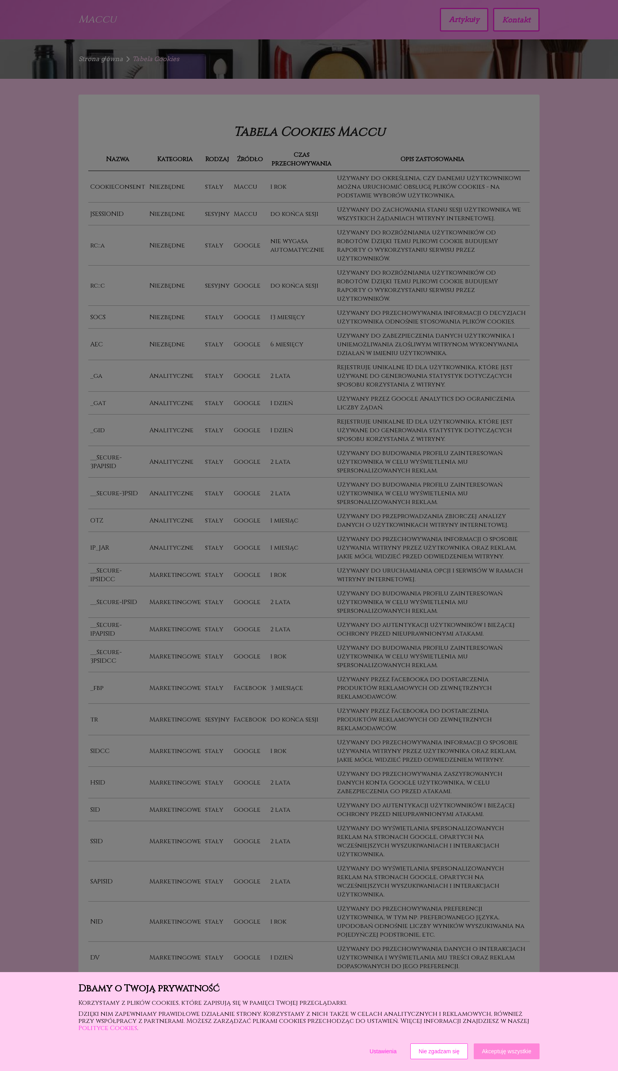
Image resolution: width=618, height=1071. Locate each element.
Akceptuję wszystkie (506, 1051)
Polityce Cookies (107, 1028)
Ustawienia (383, 1051)
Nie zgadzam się (439, 1051)
